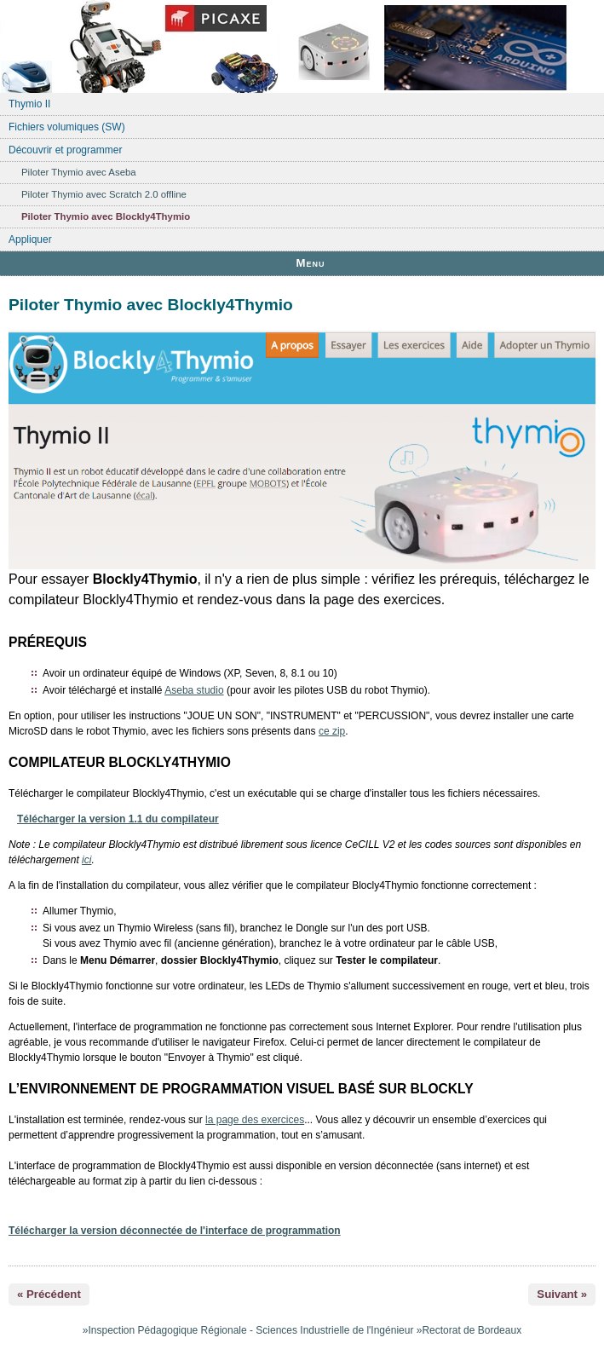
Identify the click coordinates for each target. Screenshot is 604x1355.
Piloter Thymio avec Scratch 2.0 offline (104, 194)
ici (86, 860)
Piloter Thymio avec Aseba (78, 172)
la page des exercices (254, 1120)
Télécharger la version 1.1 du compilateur (118, 819)
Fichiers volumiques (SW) (67, 127)
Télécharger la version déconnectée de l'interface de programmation (175, 1231)
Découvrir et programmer (65, 150)
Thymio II (29, 104)
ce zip (332, 731)
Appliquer (30, 239)
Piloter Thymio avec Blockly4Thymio (105, 216)
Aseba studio (193, 690)
